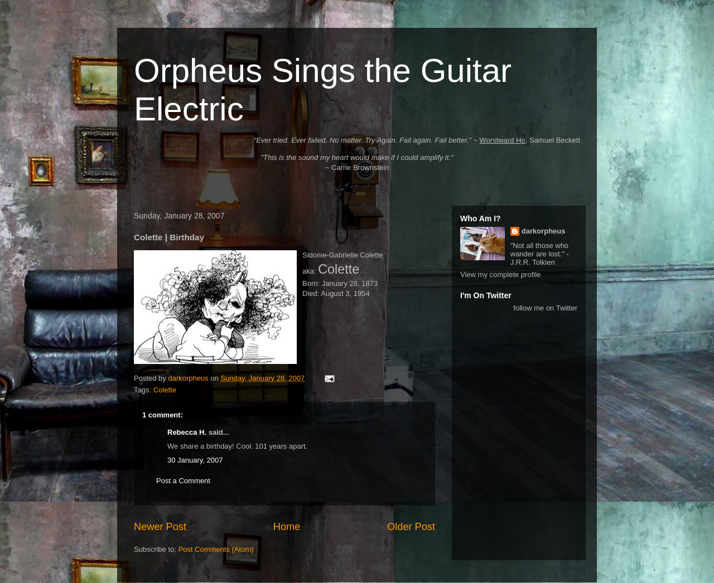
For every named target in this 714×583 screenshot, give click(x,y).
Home (287, 526)
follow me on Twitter (545, 308)
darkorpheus (544, 231)
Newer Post (160, 526)
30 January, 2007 (195, 460)
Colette (164, 390)
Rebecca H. (186, 432)
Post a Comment (183, 481)
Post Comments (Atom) (216, 549)
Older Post (411, 526)
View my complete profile (500, 274)
